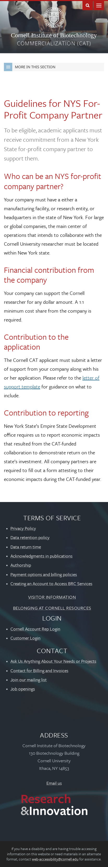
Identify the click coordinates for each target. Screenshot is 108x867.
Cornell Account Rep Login (35, 629)
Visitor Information (52, 597)
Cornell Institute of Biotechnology (54, 35)
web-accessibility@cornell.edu (55, 859)
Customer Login (25, 638)
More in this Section (29, 67)
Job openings (22, 688)
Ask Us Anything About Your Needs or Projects (53, 661)
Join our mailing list (28, 679)
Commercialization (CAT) (54, 43)
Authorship (20, 565)
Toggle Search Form (87, 5)
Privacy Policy (23, 528)
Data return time (25, 546)
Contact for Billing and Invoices (39, 670)
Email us (54, 783)
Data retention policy (30, 537)
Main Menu (99, 5)
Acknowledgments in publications (41, 556)
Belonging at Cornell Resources (52, 608)
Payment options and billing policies (43, 574)
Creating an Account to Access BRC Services (51, 583)
